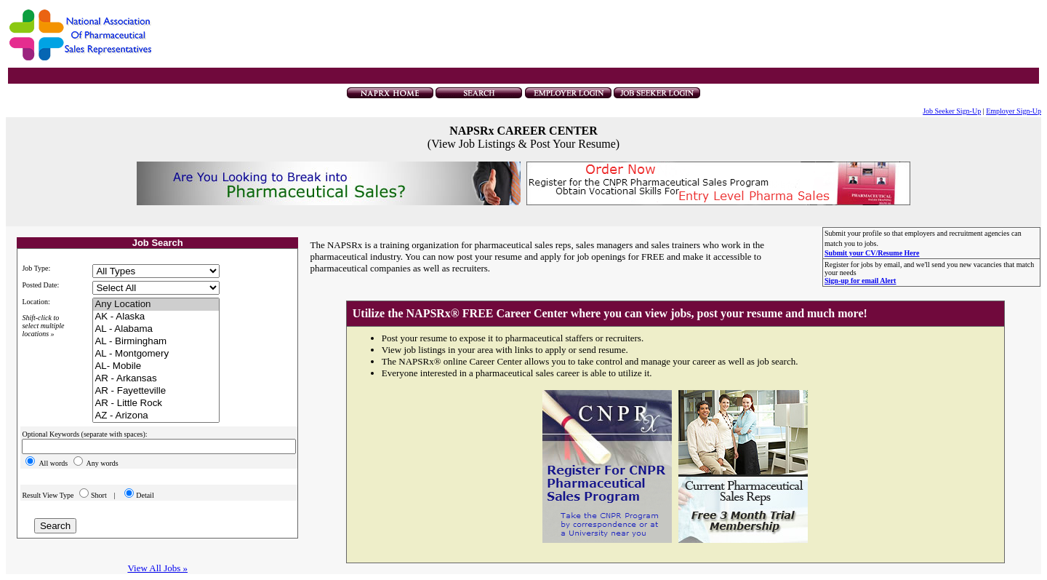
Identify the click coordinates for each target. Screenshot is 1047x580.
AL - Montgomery (156, 354)
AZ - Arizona (156, 416)
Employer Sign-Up (1013, 111)
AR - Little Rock (156, 403)
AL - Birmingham (156, 341)
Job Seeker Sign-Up (952, 111)
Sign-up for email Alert (860, 281)
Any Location (156, 304)
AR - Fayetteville (156, 391)
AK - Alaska (156, 317)
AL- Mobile (156, 366)
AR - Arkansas (156, 379)
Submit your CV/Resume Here (872, 253)
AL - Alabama (156, 329)
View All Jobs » (157, 568)
